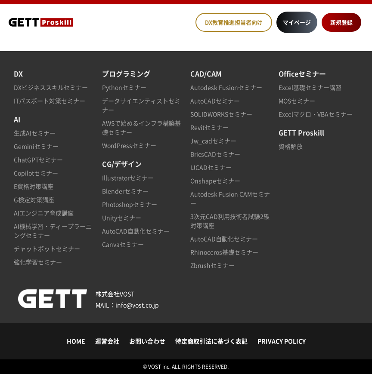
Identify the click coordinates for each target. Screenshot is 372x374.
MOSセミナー (297, 100)
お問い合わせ (147, 341)
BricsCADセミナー (215, 154)
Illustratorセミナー (128, 177)
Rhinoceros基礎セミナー (224, 252)
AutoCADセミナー (215, 100)
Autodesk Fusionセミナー (226, 87)
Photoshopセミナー (129, 204)
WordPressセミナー (129, 145)
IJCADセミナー (211, 167)
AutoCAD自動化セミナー (136, 231)
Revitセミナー (209, 127)
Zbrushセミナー (212, 265)
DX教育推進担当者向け (234, 22)
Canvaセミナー (123, 244)
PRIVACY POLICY (281, 341)
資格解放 (291, 146)
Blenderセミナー (125, 191)
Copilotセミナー (36, 173)
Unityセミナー (121, 217)
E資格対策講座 (33, 186)
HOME (76, 341)
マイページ (297, 22)
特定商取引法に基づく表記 (211, 341)
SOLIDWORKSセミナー (221, 114)
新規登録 (341, 22)
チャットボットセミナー (47, 248)
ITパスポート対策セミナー (49, 100)
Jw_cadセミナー (213, 140)
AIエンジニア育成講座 (44, 212)
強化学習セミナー (38, 262)
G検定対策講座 (34, 199)
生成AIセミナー (35, 133)
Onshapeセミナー (215, 180)
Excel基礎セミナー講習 (310, 87)
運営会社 (107, 341)
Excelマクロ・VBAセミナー (316, 114)
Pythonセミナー (124, 87)
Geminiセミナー (36, 146)
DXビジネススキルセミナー (51, 87)
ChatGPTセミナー (38, 159)
